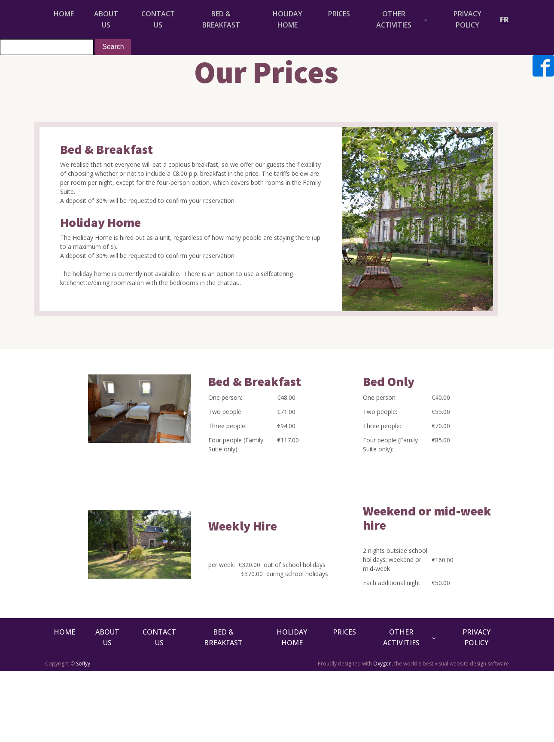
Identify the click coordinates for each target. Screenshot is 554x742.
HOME (64, 13)
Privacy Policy (467, 19)
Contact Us (158, 19)
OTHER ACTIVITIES (393, 19)
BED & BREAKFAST (221, 19)
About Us (106, 19)
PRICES (339, 13)
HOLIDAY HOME (287, 19)
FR (504, 19)
